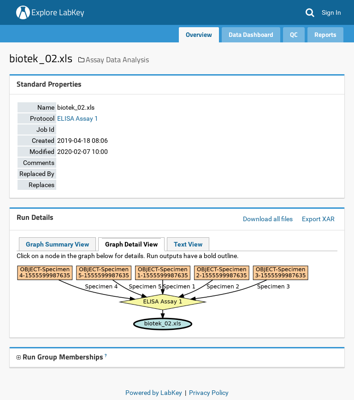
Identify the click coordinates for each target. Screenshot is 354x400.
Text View (188, 244)
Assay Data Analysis (117, 59)
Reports (325, 34)
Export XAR (318, 219)
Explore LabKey (57, 12)
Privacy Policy (209, 392)
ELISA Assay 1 (77, 118)
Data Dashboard (251, 34)
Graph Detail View (131, 244)
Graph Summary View (57, 244)
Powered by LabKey (153, 392)
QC (294, 34)
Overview (199, 34)
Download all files (268, 219)
